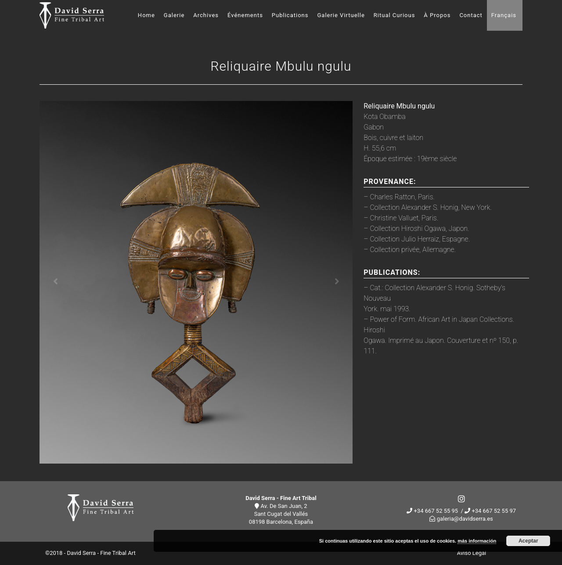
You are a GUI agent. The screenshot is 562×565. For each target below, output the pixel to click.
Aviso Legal (471, 553)
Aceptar (528, 541)
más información (477, 540)
